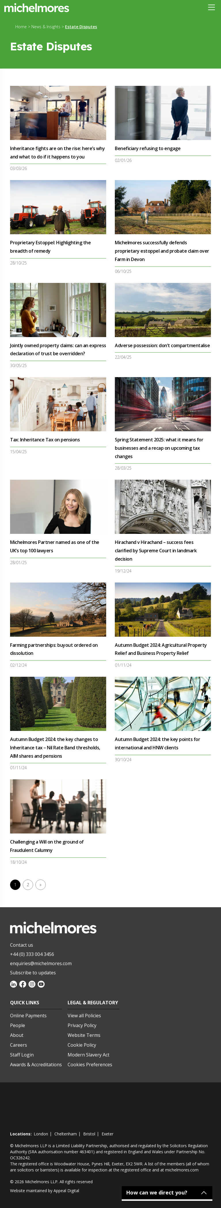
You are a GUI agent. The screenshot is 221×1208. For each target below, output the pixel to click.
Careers (18, 1045)
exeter (107, 1134)
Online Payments (28, 1015)
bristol (89, 1134)
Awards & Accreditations (36, 1064)
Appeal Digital (66, 1190)
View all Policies (84, 1015)
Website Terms (84, 1035)
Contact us (21, 945)
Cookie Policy (82, 1045)
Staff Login (22, 1055)
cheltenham (65, 1134)
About (16, 1035)
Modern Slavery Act (88, 1055)
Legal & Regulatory (93, 1002)
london (41, 1134)
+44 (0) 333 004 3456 (32, 954)
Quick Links (24, 1002)
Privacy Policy (82, 1025)
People (17, 1025)
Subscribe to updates (33, 972)
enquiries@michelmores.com (41, 963)
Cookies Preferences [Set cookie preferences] (90, 1064)
